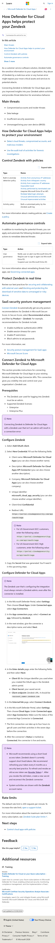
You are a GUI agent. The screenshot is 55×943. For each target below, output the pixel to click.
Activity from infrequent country (33, 180)
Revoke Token (34, 772)
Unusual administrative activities (33, 196)
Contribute (45, 932)
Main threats (9, 45)
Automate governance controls (16, 57)
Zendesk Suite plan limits (34, 816)
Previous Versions (22, 932)
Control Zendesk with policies (15, 54)
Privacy (5, 935)
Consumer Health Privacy (23, 935)
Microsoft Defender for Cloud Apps (22, 9)
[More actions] (50, 9)
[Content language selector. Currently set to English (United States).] (14, 920)
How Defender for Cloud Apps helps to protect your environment (24, 49)
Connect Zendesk (9, 307)
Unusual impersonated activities (33, 199)
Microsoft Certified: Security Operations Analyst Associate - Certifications (26, 892)
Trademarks (6, 939)
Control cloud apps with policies (21, 829)
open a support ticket (31, 807)
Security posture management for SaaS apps (27, 349)
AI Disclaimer (7, 932)
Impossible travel (27, 186)
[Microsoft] (27, 3)
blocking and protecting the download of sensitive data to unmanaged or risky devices (25, 291)
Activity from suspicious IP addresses (35, 183)
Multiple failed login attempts (32, 194)
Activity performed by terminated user (36, 188)
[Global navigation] (2, 3)
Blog (34, 932)
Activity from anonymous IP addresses (36, 178)
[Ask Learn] (45, 9)
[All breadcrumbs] (4, 9)
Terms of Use (42, 935)
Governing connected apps (23, 271)
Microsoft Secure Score (17, 353)
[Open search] (44, 3)
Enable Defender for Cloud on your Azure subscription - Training (24, 875)
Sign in (50, 3)
